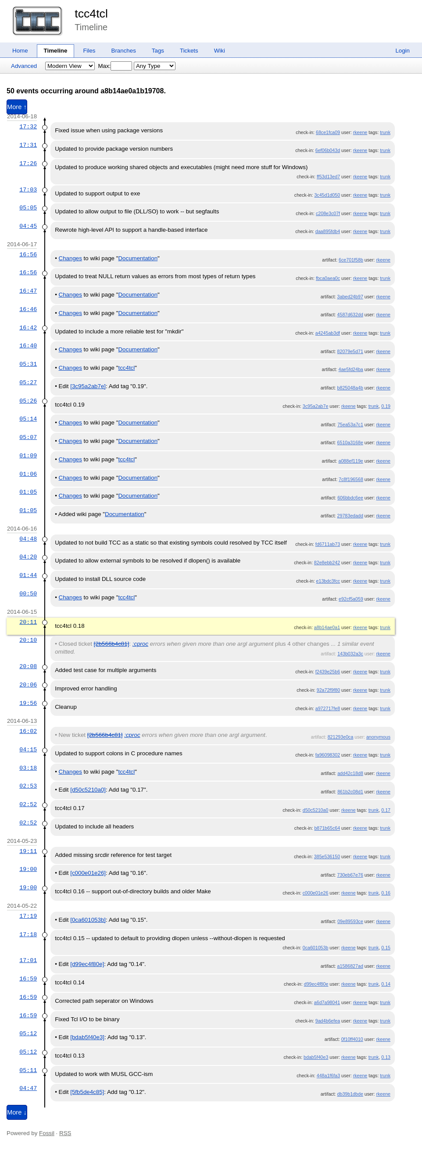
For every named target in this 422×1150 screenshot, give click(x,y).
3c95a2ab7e (316, 406)
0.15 (385, 947)
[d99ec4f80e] (87, 964)
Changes (70, 258)
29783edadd (350, 515)
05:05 (28, 208)
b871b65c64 (327, 828)
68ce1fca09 (328, 132)
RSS (65, 1133)
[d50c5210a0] (88, 789)
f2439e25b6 (327, 671)
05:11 (28, 1070)
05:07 (28, 437)
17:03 (28, 190)
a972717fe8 (327, 708)
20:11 (28, 622)
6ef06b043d (327, 150)
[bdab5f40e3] (87, 1037)
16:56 (28, 254)
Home (20, 50)
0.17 (385, 810)
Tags (158, 50)
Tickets (189, 50)
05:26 (28, 401)
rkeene (360, 132)
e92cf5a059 (351, 599)
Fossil (46, 1133)
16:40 (28, 346)
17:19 (28, 916)
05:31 (28, 364)
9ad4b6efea (327, 1020)
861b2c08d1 (350, 791)
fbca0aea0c (328, 278)
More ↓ (17, 1112)
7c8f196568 (351, 479)
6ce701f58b (351, 259)
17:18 (28, 934)
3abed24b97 (350, 296)
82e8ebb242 (327, 562)
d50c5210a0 (316, 810)
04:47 (28, 1088)
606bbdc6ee (350, 497)
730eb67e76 (350, 875)
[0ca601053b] (88, 919)
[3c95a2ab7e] (88, 386)
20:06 (28, 685)
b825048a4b (350, 387)
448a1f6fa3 (328, 1075)
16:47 (28, 291)
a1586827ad (350, 966)
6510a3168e (350, 442)
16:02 (28, 731)
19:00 (28, 869)
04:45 (28, 226)
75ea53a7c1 (350, 424)
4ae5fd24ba (351, 369)
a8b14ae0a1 (327, 627)
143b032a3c (350, 653)
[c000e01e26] (88, 873)
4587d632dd (350, 314)
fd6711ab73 (327, 544)
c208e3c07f (328, 213)
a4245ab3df (327, 333)
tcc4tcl (91, 13)
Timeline (56, 50)
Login (402, 50)
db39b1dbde (350, 1094)
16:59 (28, 979)
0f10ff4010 (352, 1039)
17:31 (28, 145)
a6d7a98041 (327, 1002)
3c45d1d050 (327, 195)
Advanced (24, 66)
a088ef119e (351, 461)
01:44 (28, 575)
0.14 (385, 984)
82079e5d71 (350, 351)
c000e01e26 (316, 892)
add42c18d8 (350, 773)
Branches (123, 50)
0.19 (385, 406)
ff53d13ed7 (328, 176)
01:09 (28, 456)
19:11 (28, 851)
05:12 (28, 1033)
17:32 (28, 127)
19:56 (28, 703)
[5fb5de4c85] (87, 1092)
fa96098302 (327, 754)
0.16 (385, 892)
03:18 (28, 768)
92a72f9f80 (328, 690)
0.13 (385, 1057)
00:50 (28, 594)
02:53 (28, 786)
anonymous (378, 737)
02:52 (28, 804)
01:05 (28, 492)
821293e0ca (341, 737)
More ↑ (17, 106)
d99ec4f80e (316, 984)
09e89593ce (350, 921)
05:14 (28, 419)
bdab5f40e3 (316, 1057)
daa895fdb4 (327, 231)
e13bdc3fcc (328, 581)
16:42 (28, 328)
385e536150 (327, 856)
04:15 (28, 750)
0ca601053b (316, 947)
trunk (385, 132)
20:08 (28, 666)
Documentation (137, 258)
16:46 (28, 309)
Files (89, 50)
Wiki (219, 50)
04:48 (28, 539)
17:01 (28, 960)
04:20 (28, 557)
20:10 (28, 640)
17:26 (28, 163)
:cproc (140, 643)
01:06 (28, 474)
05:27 (28, 382)
